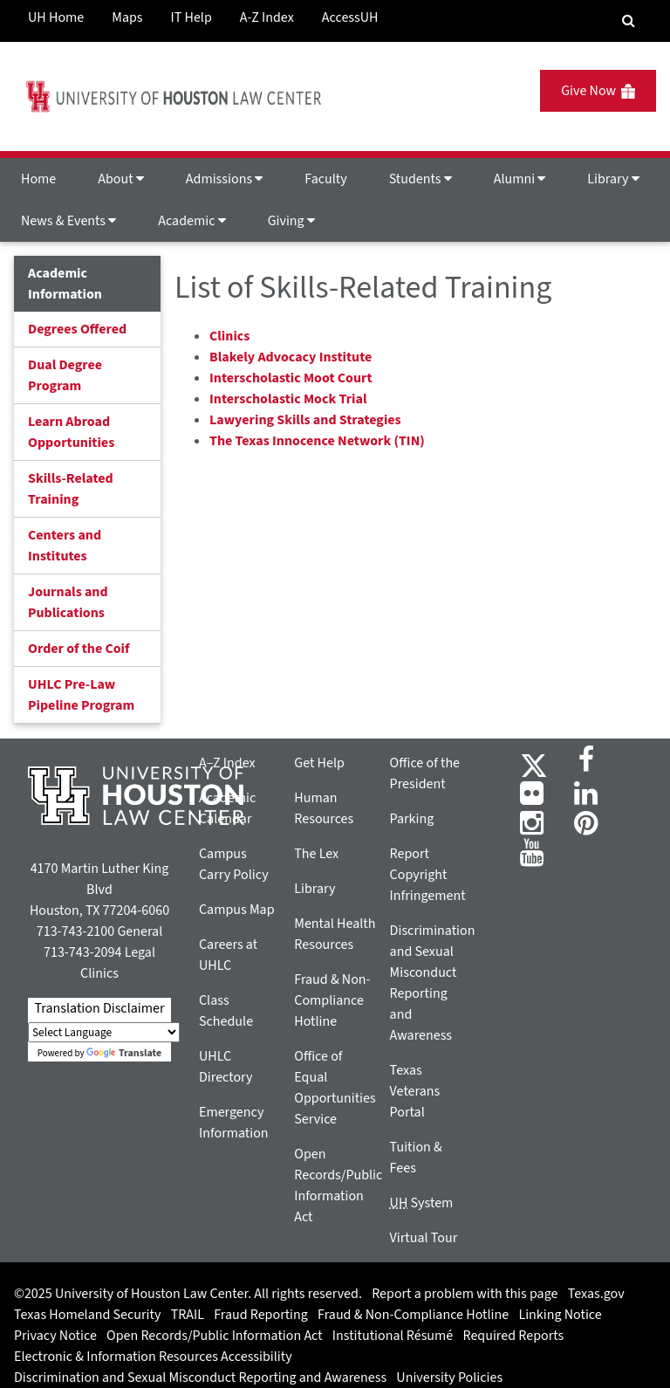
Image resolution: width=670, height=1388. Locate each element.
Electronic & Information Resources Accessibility (153, 1356)
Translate (123, 1053)
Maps (127, 17)
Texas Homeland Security (87, 1314)
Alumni (520, 179)
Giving (291, 220)
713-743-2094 (82, 952)
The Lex (316, 853)
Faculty (325, 179)
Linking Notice (559, 1314)
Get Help (319, 763)
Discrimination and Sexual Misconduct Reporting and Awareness (200, 1377)
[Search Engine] (628, 21)
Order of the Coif (78, 648)
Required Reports (513, 1335)
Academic (191, 220)
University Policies (449, 1377)
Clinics (229, 336)
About (121, 179)
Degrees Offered (77, 329)
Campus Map (237, 909)
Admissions (224, 179)
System (422, 1203)
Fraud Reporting (261, 1314)
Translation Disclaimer (99, 1008)
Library (613, 179)
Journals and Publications (68, 602)
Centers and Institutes (64, 546)
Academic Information (65, 284)
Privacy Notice (55, 1335)
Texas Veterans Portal (415, 1091)
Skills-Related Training (70, 489)
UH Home (56, 17)
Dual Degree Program (65, 375)
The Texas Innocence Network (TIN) (317, 440)
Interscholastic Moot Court (291, 378)
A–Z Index (227, 763)
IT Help (191, 17)
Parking (412, 818)
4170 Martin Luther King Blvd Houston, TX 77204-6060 (99, 889)
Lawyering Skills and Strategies (305, 419)
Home (38, 179)
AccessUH (350, 17)
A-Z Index (267, 17)
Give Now (598, 90)
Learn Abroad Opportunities (71, 432)
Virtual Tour (424, 1237)
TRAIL (187, 1314)
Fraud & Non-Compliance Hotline (332, 1000)
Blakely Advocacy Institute (290, 357)
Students (420, 179)
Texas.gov (596, 1293)
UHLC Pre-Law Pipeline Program (81, 695)
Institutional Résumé (392, 1335)
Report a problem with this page (464, 1293)
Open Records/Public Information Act (214, 1335)
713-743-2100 (75, 931)
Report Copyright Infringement (428, 874)
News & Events (68, 220)
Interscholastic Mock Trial (287, 399)
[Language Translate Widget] (104, 1032)
